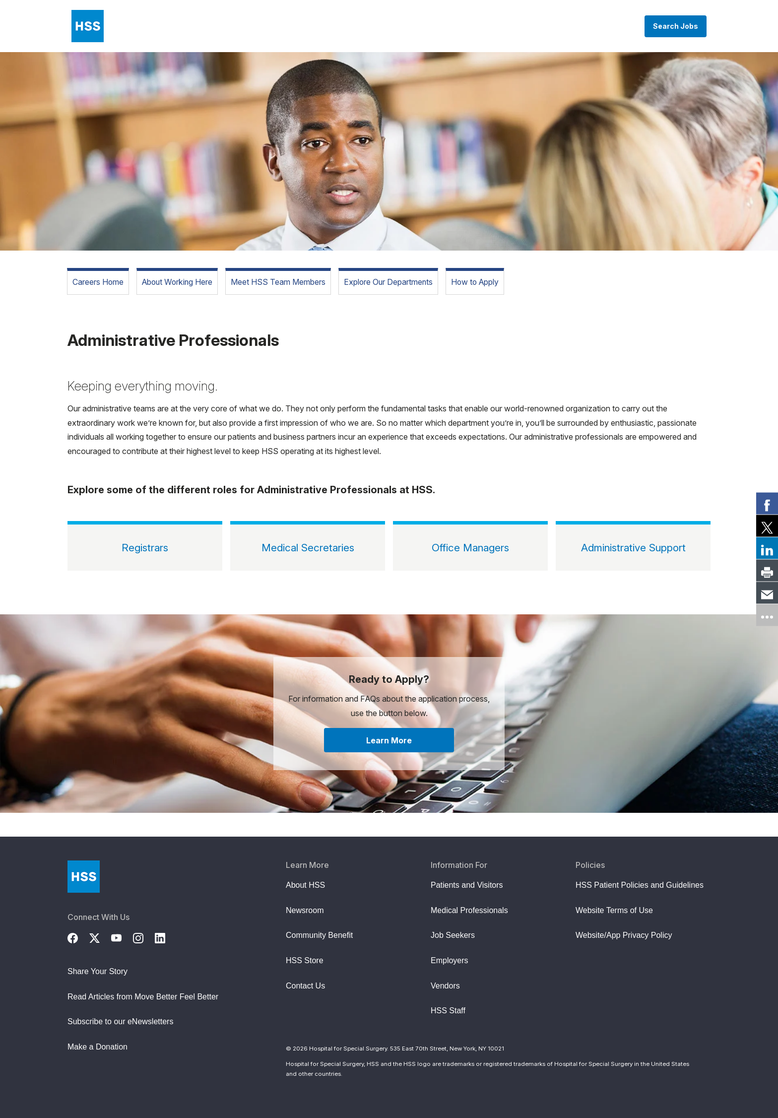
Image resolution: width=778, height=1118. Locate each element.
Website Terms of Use (614, 910)
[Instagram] (144, 937)
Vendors (445, 986)
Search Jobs (675, 26)
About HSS (305, 885)
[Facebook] (78, 937)
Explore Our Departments (388, 282)
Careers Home (98, 282)
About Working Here (177, 282)
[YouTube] (122, 937)
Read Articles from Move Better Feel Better (142, 996)
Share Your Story (97, 971)
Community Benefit (319, 935)
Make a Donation (97, 1047)
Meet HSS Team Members (278, 282)
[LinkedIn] (166, 937)
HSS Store (305, 960)
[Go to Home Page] (83, 876)
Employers (449, 960)
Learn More (389, 740)
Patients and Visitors (467, 885)
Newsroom (305, 910)
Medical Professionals (469, 910)
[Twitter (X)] (100, 937)
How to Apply (475, 282)
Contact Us (305, 986)
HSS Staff (448, 1010)
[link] (767, 503)
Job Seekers (453, 935)
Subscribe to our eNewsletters (120, 1021)
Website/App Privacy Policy (624, 935)
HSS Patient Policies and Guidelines (640, 885)
